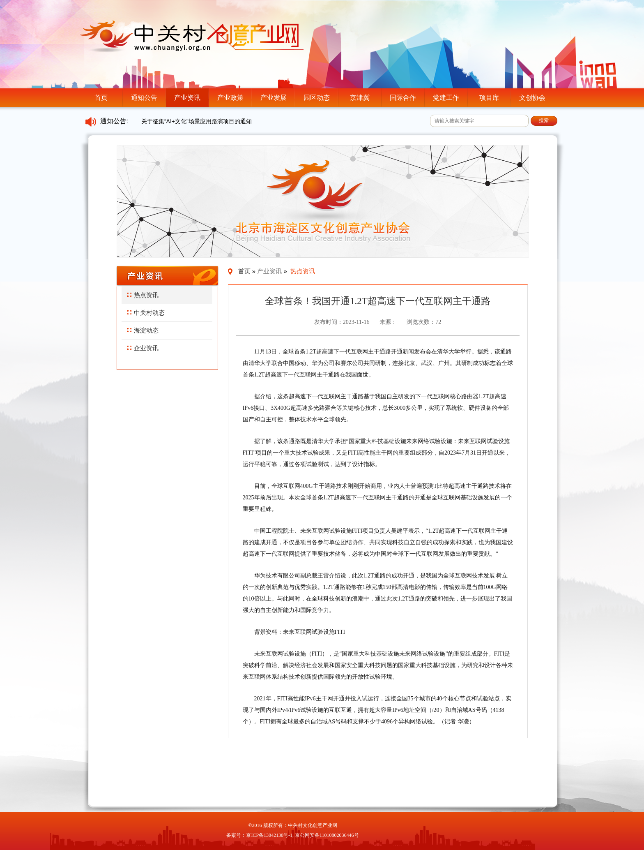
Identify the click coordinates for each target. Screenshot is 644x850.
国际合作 (403, 97)
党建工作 (446, 97)
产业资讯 (187, 97)
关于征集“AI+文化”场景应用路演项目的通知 (196, 121)
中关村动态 (146, 312)
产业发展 (273, 97)
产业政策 (230, 97)
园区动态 (317, 97)
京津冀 (360, 97)
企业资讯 (143, 347)
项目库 (489, 97)
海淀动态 (143, 330)
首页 (101, 97)
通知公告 (144, 97)
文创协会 (532, 97)
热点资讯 (143, 294)
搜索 (544, 120)
